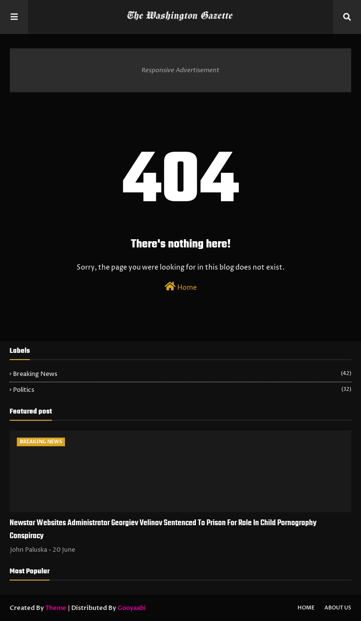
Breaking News (182, 374)
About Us (337, 607)
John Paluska (28, 549)
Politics (182, 390)
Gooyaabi (131, 608)
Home (181, 287)
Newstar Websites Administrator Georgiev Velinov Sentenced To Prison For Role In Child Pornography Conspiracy (163, 530)
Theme (55, 608)
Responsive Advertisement (180, 70)
